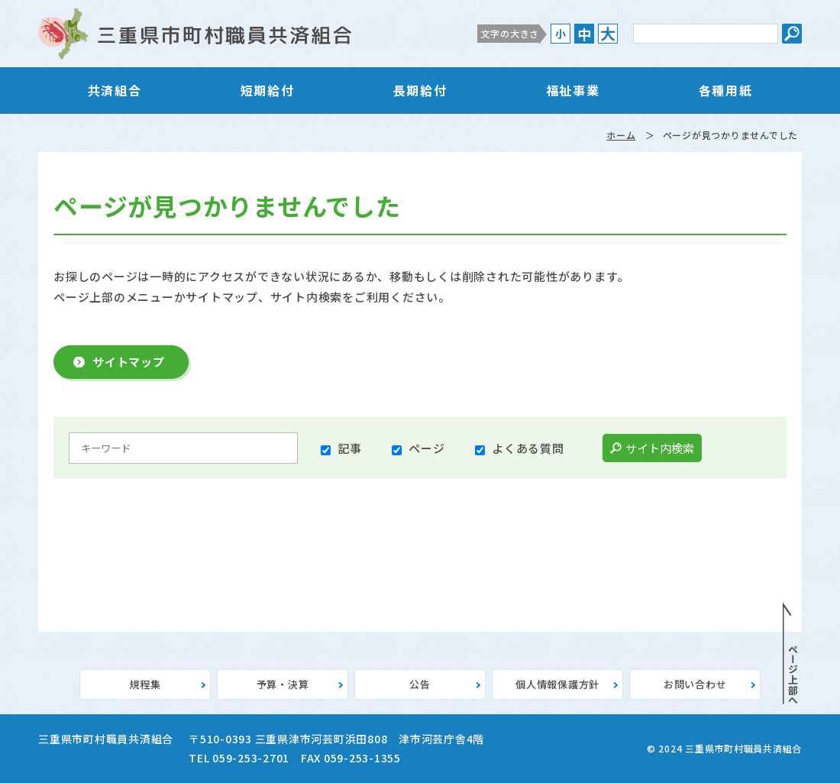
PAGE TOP (790, 654)
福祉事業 (572, 90)
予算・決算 (283, 684)
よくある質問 (528, 448)
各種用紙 (725, 90)
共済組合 (114, 90)
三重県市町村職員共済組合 (194, 34)
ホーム (620, 134)
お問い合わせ (695, 684)
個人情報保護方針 (557, 684)
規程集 (144, 684)
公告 (420, 684)
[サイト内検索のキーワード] (705, 34)
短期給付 (267, 90)
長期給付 (420, 90)
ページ (426, 448)
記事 (350, 448)
